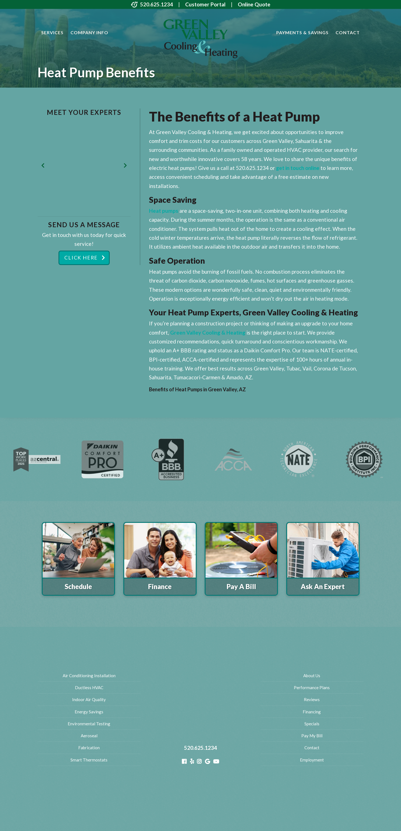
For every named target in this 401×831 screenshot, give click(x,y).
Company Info (89, 32)
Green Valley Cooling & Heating (207, 332)
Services (52, 32)
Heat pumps (163, 210)
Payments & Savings (302, 32)
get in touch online (297, 168)
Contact (348, 32)
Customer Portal (205, 4)
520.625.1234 (156, 4)
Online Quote (254, 4)
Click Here (81, 258)
